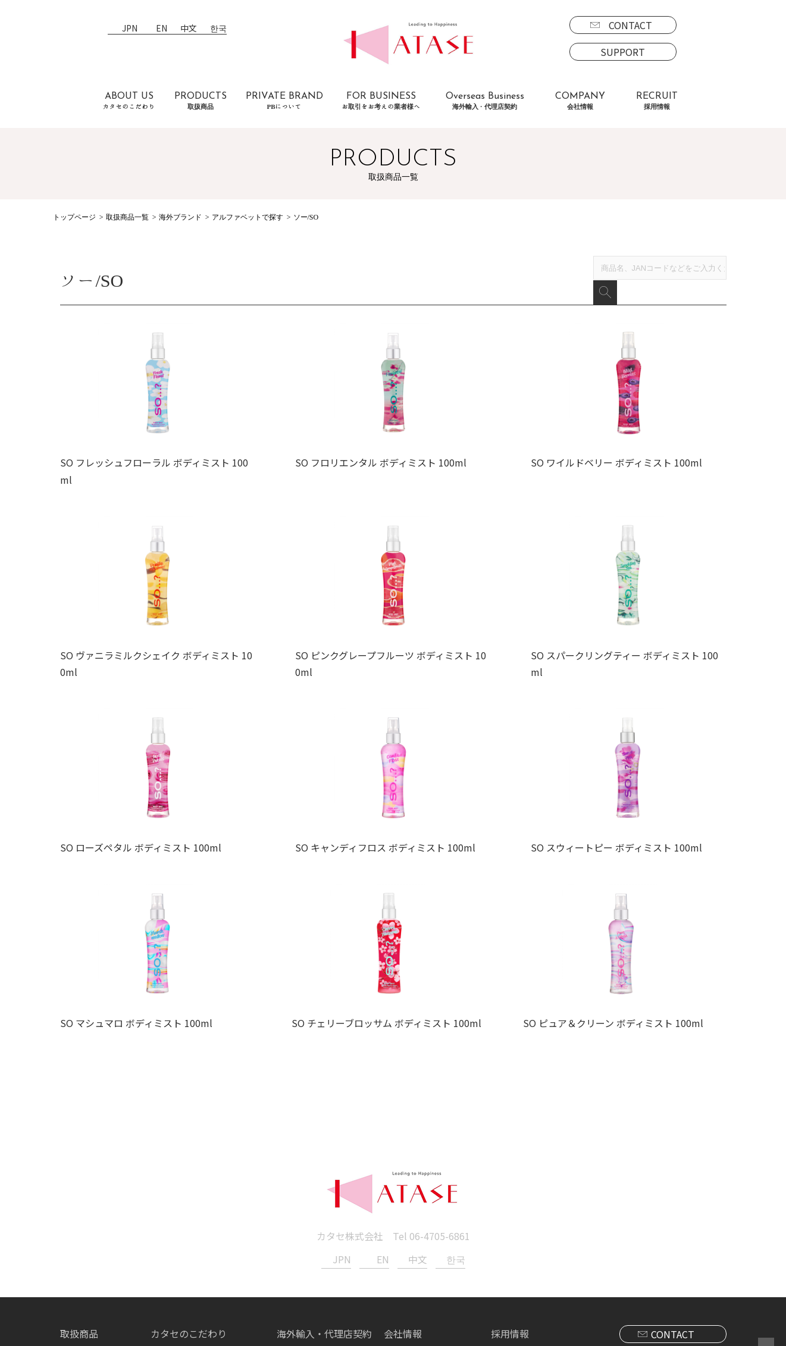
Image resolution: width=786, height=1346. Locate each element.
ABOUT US (129, 101)
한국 (218, 29)
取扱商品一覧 (127, 217)
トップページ (74, 217)
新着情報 (403, 1210)
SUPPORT (622, 52)
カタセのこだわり (189, 1192)
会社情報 (403, 1192)
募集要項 (519, 1210)
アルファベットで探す (247, 217)
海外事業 (305, 1210)
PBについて (95, 1278)
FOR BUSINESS (381, 101)
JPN (129, 29)
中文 (188, 29)
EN (161, 29)
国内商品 (89, 1227)
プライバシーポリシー (431, 1227)
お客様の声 (174, 1244)
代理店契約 (310, 1227)
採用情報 (510, 1192)
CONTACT (630, 25)
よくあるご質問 (184, 1227)
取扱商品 (79, 1192)
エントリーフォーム (542, 1227)
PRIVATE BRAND (284, 101)
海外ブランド (180, 217)
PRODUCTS (200, 101)
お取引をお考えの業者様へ (208, 1210)
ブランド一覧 (98, 1210)
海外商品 (89, 1244)
